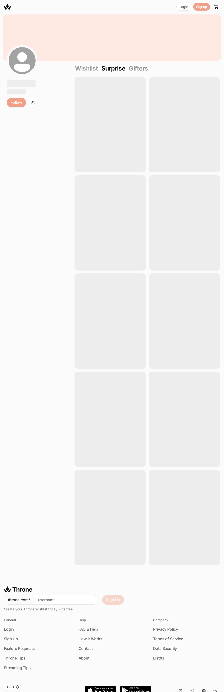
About (84, 658)
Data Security (165, 648)
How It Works (90, 638)
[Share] (32, 102)
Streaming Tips (17, 667)
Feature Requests (19, 648)
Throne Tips (14, 658)
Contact (86, 648)
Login (184, 7)
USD (13, 687)
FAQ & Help (88, 629)
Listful (158, 658)
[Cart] (216, 6)
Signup (201, 7)
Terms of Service (168, 638)
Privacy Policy (165, 629)
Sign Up (113, 599)
